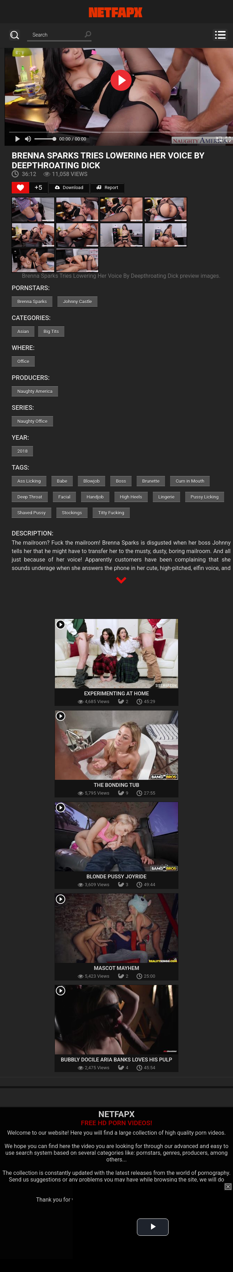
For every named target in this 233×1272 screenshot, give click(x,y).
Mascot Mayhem (116, 968)
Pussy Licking (205, 497)
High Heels (131, 497)
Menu (220, 35)
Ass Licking (28, 481)
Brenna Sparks (32, 301)
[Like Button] (20, 187)
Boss (121, 481)
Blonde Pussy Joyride (116, 876)
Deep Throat (29, 497)
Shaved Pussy (31, 512)
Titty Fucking (111, 512)
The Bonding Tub (116, 785)
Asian (23, 331)
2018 (22, 451)
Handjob (95, 497)
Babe (62, 481)
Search (14, 35)
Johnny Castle (77, 301)
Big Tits (51, 331)
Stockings (72, 512)
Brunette (150, 481)
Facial (64, 497)
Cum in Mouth (190, 481)
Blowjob (91, 481)
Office (23, 361)
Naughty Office (32, 421)
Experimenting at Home (116, 693)
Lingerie (166, 497)
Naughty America (34, 391)
